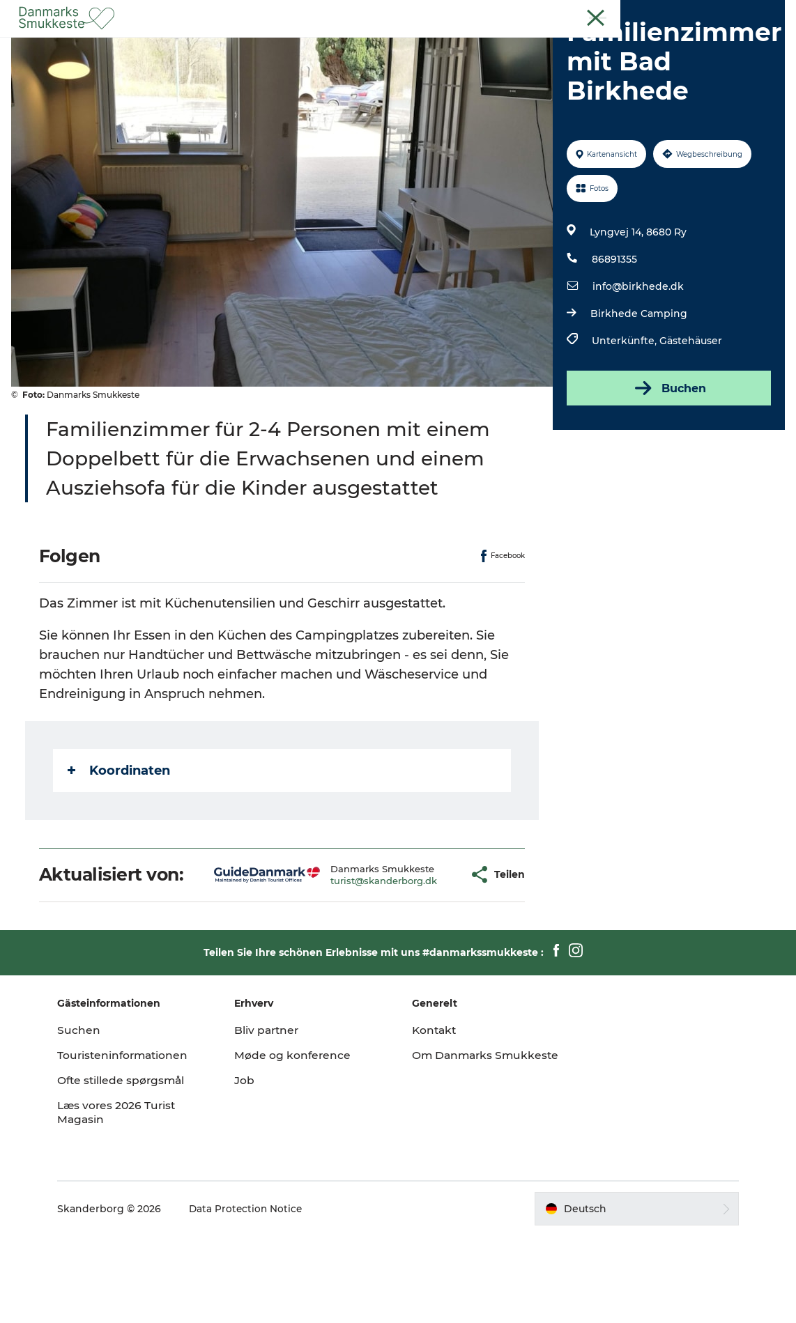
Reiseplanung (539, 45)
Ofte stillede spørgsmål (134, 1166)
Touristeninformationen (136, 1141)
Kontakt (765, 13)
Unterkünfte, (624, 407)
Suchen (90, 1116)
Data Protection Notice (258, 1295)
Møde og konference (299, 1141)
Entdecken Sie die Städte (416, 45)
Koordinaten (121, 836)
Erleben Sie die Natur (275, 45)
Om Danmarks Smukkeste (454, 1149)
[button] (426, 951)
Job (250, 1166)
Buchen (667, 454)
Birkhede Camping (637, 379)
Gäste (723, 13)
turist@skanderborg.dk (348, 956)
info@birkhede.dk (636, 352)
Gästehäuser (689, 407)
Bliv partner (273, 1116)
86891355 (613, 325)
